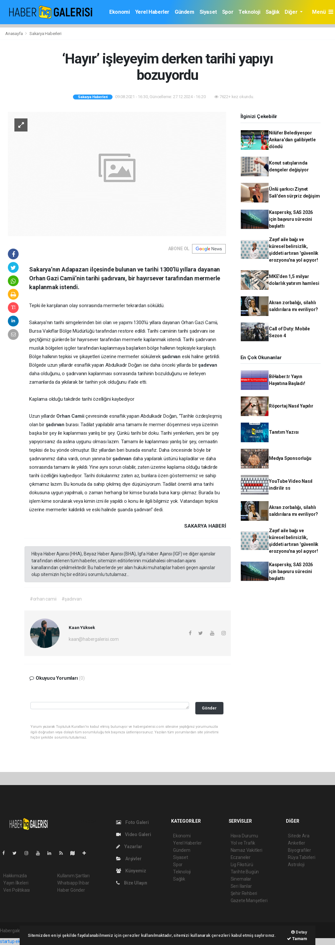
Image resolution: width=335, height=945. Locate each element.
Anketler (296, 843)
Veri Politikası (16, 890)
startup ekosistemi (19, 941)
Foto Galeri (132, 822)
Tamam (297, 938)
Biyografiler (299, 850)
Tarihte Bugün (245, 871)
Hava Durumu (244, 835)
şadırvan (172, 356)
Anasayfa (14, 33)
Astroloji (296, 864)
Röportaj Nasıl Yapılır (291, 406)
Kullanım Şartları (73, 875)
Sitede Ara (298, 835)
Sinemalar (241, 879)
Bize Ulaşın (131, 882)
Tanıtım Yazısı (284, 432)
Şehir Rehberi (244, 893)
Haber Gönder (71, 890)
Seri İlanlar (241, 886)
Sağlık (273, 12)
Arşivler (128, 858)
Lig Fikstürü (242, 864)
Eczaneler (241, 857)
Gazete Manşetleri (249, 900)
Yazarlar (129, 846)
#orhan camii (43, 599)
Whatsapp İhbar (73, 882)
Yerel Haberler (152, 12)
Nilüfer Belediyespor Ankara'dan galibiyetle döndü (292, 139)
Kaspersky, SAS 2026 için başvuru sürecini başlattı (291, 219)
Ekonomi (119, 12)
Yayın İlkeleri (15, 882)
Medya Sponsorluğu (290, 458)
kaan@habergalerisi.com (94, 639)
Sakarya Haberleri (45, 33)
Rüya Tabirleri (301, 857)
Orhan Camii (70, 416)
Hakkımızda (15, 875)
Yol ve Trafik (243, 843)
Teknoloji (249, 12)
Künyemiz (131, 870)
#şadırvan (72, 599)
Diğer (292, 12)
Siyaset (208, 12)
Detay (299, 932)
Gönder (209, 708)
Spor (227, 12)
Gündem (184, 12)
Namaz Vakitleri (246, 850)
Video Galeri (133, 834)
